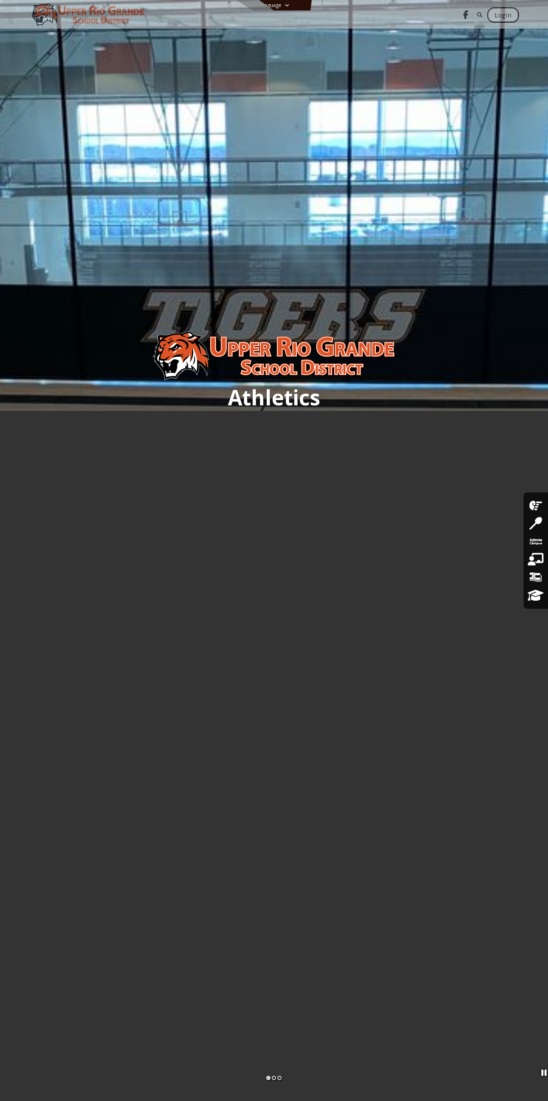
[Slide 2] (274, 1078)
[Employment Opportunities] (535, 559)
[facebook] (535, 505)
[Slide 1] (268, 1078)
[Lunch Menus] (535, 523)
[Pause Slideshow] (542, 1073)
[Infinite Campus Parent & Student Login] (536, 541)
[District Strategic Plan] (535, 595)
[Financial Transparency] (536, 577)
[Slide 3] (279, 1078)
